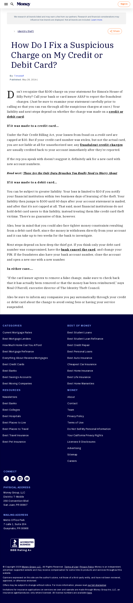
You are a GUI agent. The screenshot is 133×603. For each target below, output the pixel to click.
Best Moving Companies (17, 383)
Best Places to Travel (16, 429)
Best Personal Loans (79, 351)
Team (70, 410)
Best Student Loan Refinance (85, 339)
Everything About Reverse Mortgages (25, 358)
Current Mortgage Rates (17, 332)
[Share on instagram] (20, 478)
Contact (72, 403)
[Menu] (6, 4)
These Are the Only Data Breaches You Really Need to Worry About (70, 173)
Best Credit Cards (13, 364)
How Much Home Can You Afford (22, 345)
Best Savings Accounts (17, 377)
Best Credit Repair (78, 345)
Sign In (124, 4)
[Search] (12, 4)
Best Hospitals (12, 416)
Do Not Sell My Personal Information (89, 429)
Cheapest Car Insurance (81, 364)
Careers (72, 461)
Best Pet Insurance (14, 442)
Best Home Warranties (80, 383)
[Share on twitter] (13, 478)
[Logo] (23, 4)
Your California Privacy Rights (85, 435)
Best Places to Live (14, 422)
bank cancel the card (78, 249)
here (89, 593)
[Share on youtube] (27, 478)
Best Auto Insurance (79, 358)
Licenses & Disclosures (81, 442)
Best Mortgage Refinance (18, 351)
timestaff (19, 76)
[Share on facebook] (6, 478)
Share (115, 31)
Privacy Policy (75, 416)
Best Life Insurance (79, 377)
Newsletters (10, 397)
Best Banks (10, 371)
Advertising (74, 448)
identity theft (26, 31)
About (71, 397)
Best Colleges (11, 410)
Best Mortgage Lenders (17, 339)
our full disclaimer (97, 585)
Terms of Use (75, 422)
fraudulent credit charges (101, 145)
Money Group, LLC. (32, 567)
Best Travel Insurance (16, 435)
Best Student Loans (79, 332)
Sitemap (72, 454)
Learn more (96, 20)
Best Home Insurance (80, 371)
